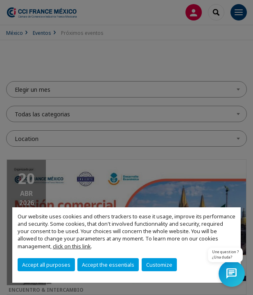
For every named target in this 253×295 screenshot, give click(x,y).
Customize (159, 264)
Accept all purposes (46, 264)
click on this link (72, 246)
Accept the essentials (108, 264)
